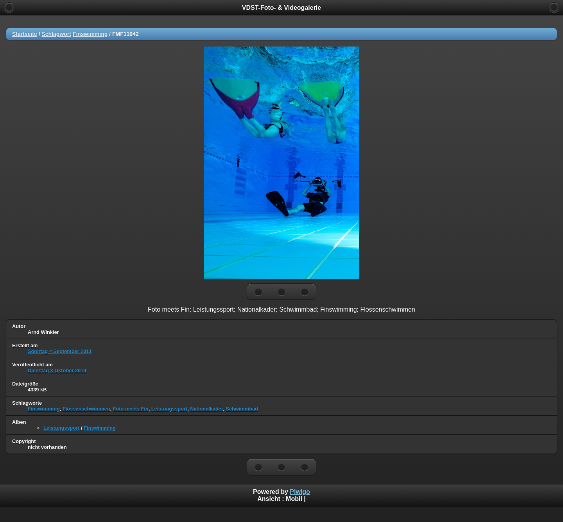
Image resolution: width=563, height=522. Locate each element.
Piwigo (300, 491)
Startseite (24, 34)
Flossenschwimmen (86, 409)
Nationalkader (206, 409)
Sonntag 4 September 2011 (60, 351)
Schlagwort (56, 34)
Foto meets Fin (131, 409)
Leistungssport (169, 409)
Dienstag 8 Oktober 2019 (57, 370)
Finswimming (90, 34)
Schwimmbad (242, 409)
